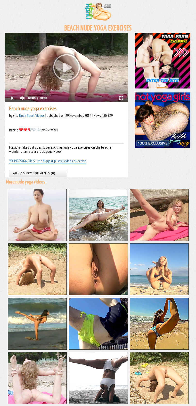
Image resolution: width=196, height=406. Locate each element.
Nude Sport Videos (32, 115)
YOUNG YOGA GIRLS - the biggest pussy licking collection (47, 160)
